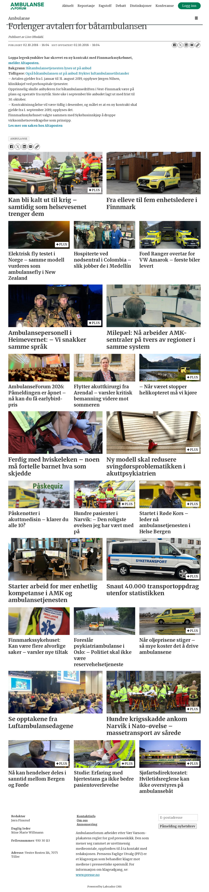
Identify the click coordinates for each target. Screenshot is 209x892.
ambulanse (18, 138)
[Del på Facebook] (174, 45)
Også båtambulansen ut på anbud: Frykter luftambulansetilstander (77, 73)
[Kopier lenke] (197, 45)
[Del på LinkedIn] (186, 45)
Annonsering (87, 824)
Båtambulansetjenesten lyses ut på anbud (58, 68)
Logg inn (189, 6)
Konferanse (165, 6)
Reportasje (86, 6)
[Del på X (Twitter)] (180, 45)
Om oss (82, 820)
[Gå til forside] (27, 5)
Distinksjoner (141, 6)
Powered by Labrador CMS (104, 886)
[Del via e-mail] (192, 45)
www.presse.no (88, 875)
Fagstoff (105, 6)
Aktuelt (68, 6)
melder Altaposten (23, 63)
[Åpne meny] (196, 18)
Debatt (121, 6)
